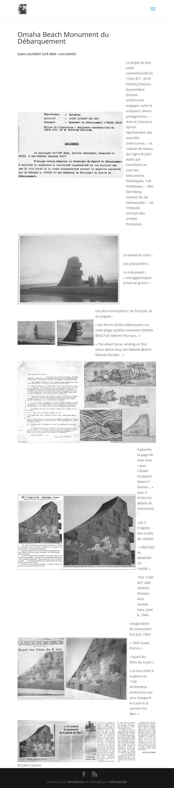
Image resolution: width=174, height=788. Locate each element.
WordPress (75, 782)
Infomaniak (118, 782)
